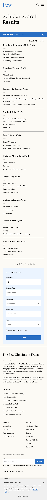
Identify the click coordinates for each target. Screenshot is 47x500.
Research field (10, 288)
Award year (9, 309)
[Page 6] (23, 264)
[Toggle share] (43, 34)
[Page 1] (12, 264)
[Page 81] (31, 264)
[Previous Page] (10, 264)
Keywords (9, 277)
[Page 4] (19, 264)
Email (4, 458)
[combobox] (7, 303)
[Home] (21, 354)
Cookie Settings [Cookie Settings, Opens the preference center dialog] (23, 496)
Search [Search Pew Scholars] (23, 337)
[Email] (19, 461)
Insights (6, 422)
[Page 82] (34, 264)
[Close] (43, 482)
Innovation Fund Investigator (17, 330)
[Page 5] (21, 264)
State (7, 320)
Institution (9, 299)
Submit (40, 461)
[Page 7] (25, 264)
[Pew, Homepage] (7, 5)
